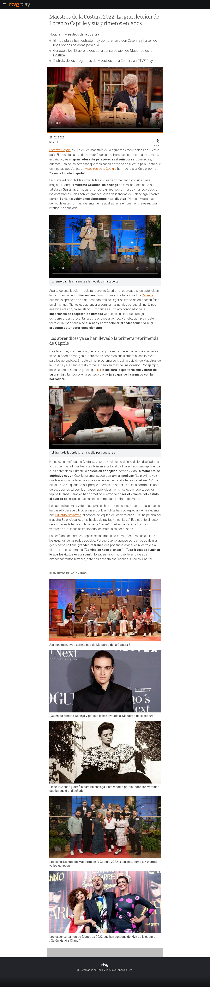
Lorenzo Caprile (60, 150)
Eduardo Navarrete (68, 515)
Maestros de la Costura (101, 168)
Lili (99, 370)
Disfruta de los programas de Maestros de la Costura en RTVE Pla (102, 61)
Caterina (147, 295)
